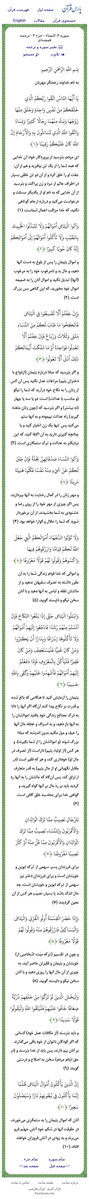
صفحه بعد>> (29, 1166)
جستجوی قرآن (64, 20)
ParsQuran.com (44, 1193)
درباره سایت (70, 1182)
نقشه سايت (45, 1182)
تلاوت (58, 54)
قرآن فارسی (36, 1188)
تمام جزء (31, 1159)
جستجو (31, 54)
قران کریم (54, 1188)
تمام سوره (57, 1159)
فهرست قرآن (18, 10)
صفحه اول (45, 10)
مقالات (39, 20)
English (19, 20)
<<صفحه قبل (59, 1166)
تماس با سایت (20, 1182)
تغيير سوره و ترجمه (44, 47)
